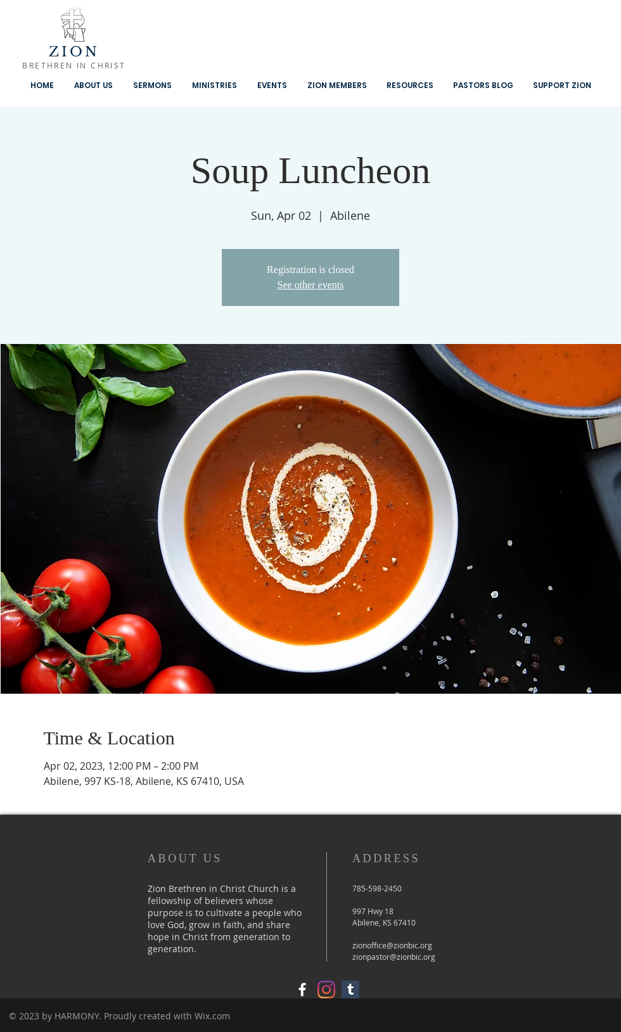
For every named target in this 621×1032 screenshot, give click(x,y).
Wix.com (212, 1016)
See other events (311, 284)
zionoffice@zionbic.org (392, 945)
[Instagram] (326, 989)
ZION (74, 52)
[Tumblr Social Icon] (350, 989)
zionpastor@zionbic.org (393, 957)
